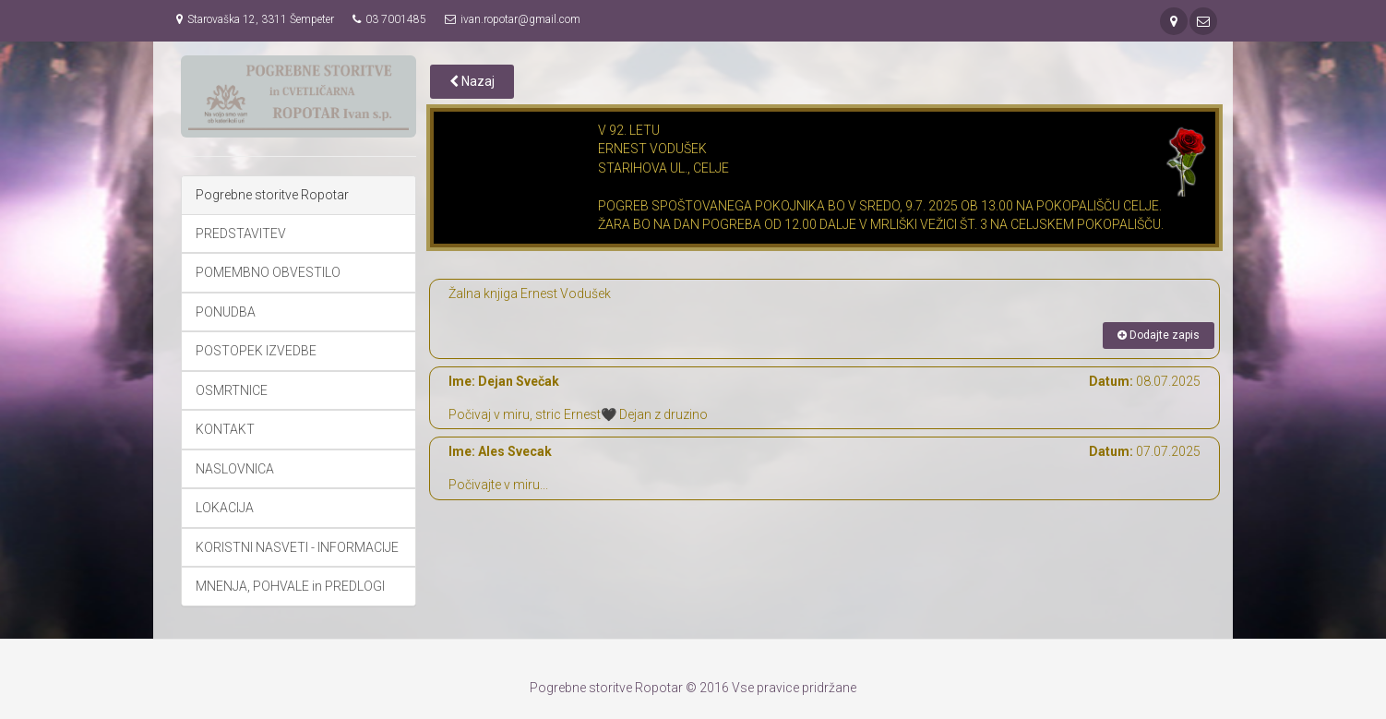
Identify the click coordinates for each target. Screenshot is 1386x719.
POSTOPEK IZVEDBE (256, 350)
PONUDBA (226, 312)
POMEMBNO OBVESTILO (268, 272)
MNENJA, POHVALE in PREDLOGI (290, 586)
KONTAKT (225, 429)
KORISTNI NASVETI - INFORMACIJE (297, 547)
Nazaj (472, 81)
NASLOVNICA (235, 468)
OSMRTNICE (232, 390)
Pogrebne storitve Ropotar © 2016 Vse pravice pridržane (693, 687)
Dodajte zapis (1158, 335)
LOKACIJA (225, 507)
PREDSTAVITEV (241, 233)
